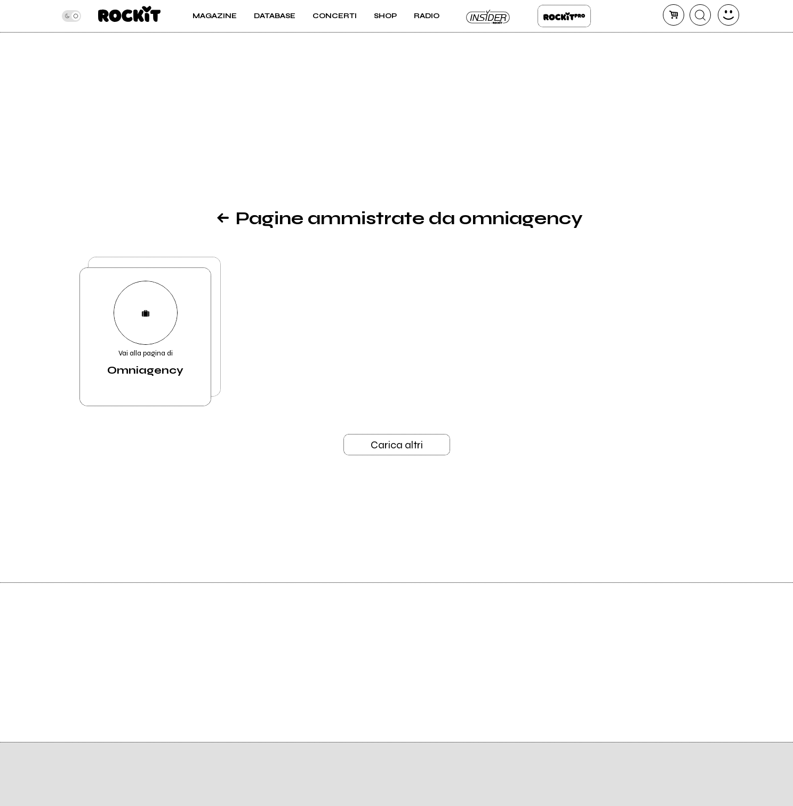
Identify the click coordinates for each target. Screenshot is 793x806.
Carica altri (397, 445)
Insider (488, 16)
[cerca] (700, 15)
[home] (129, 16)
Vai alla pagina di (145, 329)
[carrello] (673, 15)
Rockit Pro (564, 16)
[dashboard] (728, 15)
